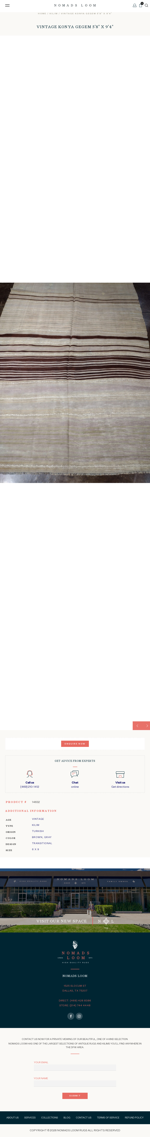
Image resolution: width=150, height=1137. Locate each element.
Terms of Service (108, 1118)
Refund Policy (134, 1118)
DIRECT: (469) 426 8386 (75, 1000)
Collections (49, 1118)
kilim (54, 14)
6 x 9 (35, 849)
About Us (12, 1118)
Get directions (120, 784)
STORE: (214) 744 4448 (75, 1005)
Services (30, 1118)
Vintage (38, 819)
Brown (37, 837)
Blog (67, 1118)
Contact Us (83, 1118)
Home (42, 14)
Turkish (38, 831)
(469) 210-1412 (30, 784)
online (75, 784)
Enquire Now (75, 744)
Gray (48, 837)
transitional (42, 843)
